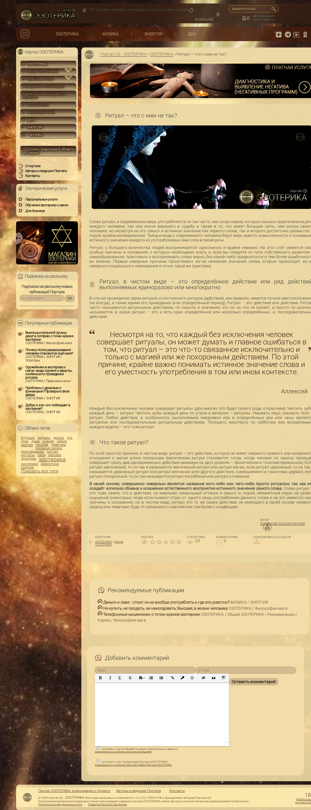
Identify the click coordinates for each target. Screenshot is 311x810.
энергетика (50, 464)
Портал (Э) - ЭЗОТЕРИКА (123, 54)
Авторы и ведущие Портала (138, 790)
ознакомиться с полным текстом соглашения (123, 751)
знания (48, 441)
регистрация (263, 19)
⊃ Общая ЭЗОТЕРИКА (40, 72)
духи (24, 441)
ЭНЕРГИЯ (153, 34)
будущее (28, 437)
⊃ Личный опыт (35, 105)
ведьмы (44, 437)
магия (27, 445)
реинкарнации (32, 451)
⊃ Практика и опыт (38, 79)
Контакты (177, 790)
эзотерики (29, 464)
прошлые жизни (49, 448)
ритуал (52, 451)
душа (35, 441)
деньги (58, 437)
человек (54, 455)
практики (58, 444)
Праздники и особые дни (43, 87)
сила (41, 455)
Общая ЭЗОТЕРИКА (109, 543)
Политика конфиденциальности (60, 804)
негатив (42, 444)
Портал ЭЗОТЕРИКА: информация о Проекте (74, 790)
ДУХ (192, 34)
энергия (27, 467)
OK (69, 298)
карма (62, 441)
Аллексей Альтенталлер (282, 523)
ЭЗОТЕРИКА (66, 34)
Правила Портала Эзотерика (107, 804)
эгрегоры (28, 458)
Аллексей (203, 19)
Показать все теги (39, 471)
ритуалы (28, 455)
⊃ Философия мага (38, 112)
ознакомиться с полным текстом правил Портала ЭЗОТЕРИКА (133, 764)
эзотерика (52, 459)
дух (69, 437)
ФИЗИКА (110, 34)
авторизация (263, 16)
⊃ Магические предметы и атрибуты (44, 96)
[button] (100, 678)
